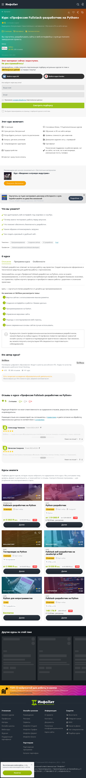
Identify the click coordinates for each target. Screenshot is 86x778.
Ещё (56, 242)
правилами (51, 417)
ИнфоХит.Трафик (30, 729)
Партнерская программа (28, 748)
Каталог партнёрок (31, 753)
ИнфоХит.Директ (30, 733)
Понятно (17, 773)
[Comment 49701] (40, 428)
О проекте (49, 715)
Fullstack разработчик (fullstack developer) (25, 247)
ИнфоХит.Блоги (29, 737)
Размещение (28, 715)
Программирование (18, 242)
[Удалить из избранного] (73, 12)
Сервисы (26, 722)
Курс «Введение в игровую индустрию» (31, 173)
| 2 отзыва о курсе (13, 23)
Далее (22, 524)
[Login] (82, 4)
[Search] (78, 4)
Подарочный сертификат (7, 738)
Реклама (26, 718)
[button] (69, 12)
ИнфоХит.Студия (30, 726)
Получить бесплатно (15, 183)
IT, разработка (48, 242)
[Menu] (3, 4)
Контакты (49, 718)
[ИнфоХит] (12, 4)
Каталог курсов (8, 715)
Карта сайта (49, 732)
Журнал (5, 733)
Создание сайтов (34, 242)
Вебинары (6, 729)
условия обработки (19, 100)
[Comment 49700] (39, 448)
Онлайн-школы (8, 726)
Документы (49, 722)
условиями (39, 419)
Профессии (6, 718)
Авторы (5, 722)
